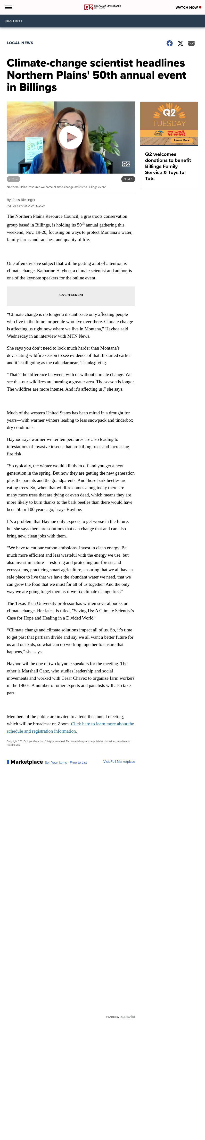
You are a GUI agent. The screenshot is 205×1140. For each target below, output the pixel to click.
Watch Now (188, 7)
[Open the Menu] (8, 7)
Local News (20, 43)
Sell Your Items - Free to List (66, 762)
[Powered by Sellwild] (128, 1017)
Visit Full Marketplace (119, 761)
